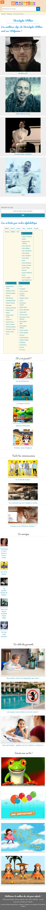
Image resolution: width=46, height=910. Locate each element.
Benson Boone (11, 308)
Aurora (24, 270)
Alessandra (25, 253)
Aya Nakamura (26, 280)
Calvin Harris (24, 291)
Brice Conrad (10, 324)
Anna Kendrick (26, 263)
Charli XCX (23, 312)
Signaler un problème (31, 904)
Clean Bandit (24, 333)
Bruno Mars (10, 332)
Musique (9, 14)
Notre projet (10, 904)
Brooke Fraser (11, 329)
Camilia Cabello (22, 295)
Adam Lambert (27, 237)
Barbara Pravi (10, 291)
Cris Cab (22, 350)
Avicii (23, 275)
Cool (23, 194)
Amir (23, 260)
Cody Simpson (24, 337)
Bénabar (9, 305)
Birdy (8, 313)
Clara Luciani (24, 330)
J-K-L (23, 228)
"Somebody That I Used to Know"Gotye (4, 552)
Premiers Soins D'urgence (23, 447)
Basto (8, 296)
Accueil (3, 14)
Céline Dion (23, 307)
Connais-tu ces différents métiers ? (23, 525)
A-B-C (7, 228)
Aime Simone (26, 246)
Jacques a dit (23, 72)
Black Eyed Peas (9, 316)
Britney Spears (11, 327)
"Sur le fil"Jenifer (4, 572)
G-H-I (18, 228)
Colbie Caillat (24, 340)
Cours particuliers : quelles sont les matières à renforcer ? (23, 744)
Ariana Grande (26, 265)
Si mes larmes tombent (23, 153)
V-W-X (13, 232)
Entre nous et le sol (23, 113)
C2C (21, 286)
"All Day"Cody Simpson (4, 633)
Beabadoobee (10, 300)
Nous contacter (19, 904)
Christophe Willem (23, 327)
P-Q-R (36, 228)
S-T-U (7, 232)
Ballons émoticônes (23, 424)
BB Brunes (9, 298)
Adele (24, 239)
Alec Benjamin (26, 251)
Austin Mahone (27, 273)
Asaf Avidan (26, 268)
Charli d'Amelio (24, 310)
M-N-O (30, 228)
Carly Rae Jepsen (23, 304)
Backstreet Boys (10, 287)
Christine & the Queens (25, 318)
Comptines (23, 345)
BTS (7, 334)
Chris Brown (23, 315)
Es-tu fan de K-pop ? (23, 478)
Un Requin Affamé (23, 402)
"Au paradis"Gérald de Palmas (4, 590)
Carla (21, 300)
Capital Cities (24, 298)
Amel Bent (25, 258)
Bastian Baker (10, 293)
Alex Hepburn (26, 256)
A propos (3, 904)
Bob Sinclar (10, 322)
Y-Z (18, 232)
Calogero (23, 289)
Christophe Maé (23, 322)
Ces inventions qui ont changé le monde (23, 502)
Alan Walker (26, 248)
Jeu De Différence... (23, 380)
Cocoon (22, 335)
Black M (9, 319)
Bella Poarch (10, 303)
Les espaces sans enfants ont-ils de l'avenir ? (23, 711)
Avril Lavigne (26, 277)
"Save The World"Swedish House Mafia (4, 612)
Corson (22, 347)
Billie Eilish (9, 310)
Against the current (26, 242)
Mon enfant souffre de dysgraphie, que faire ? (23, 677)
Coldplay (22, 342)
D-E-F (13, 228)
